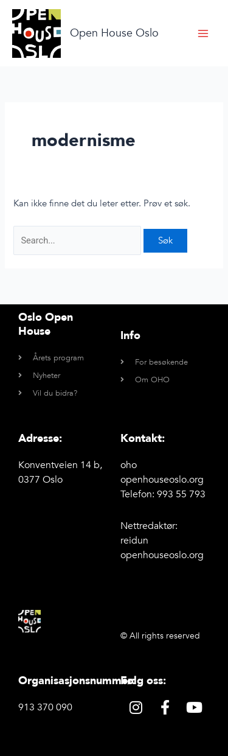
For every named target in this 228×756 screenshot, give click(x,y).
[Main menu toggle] (203, 33)
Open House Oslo (114, 33)
